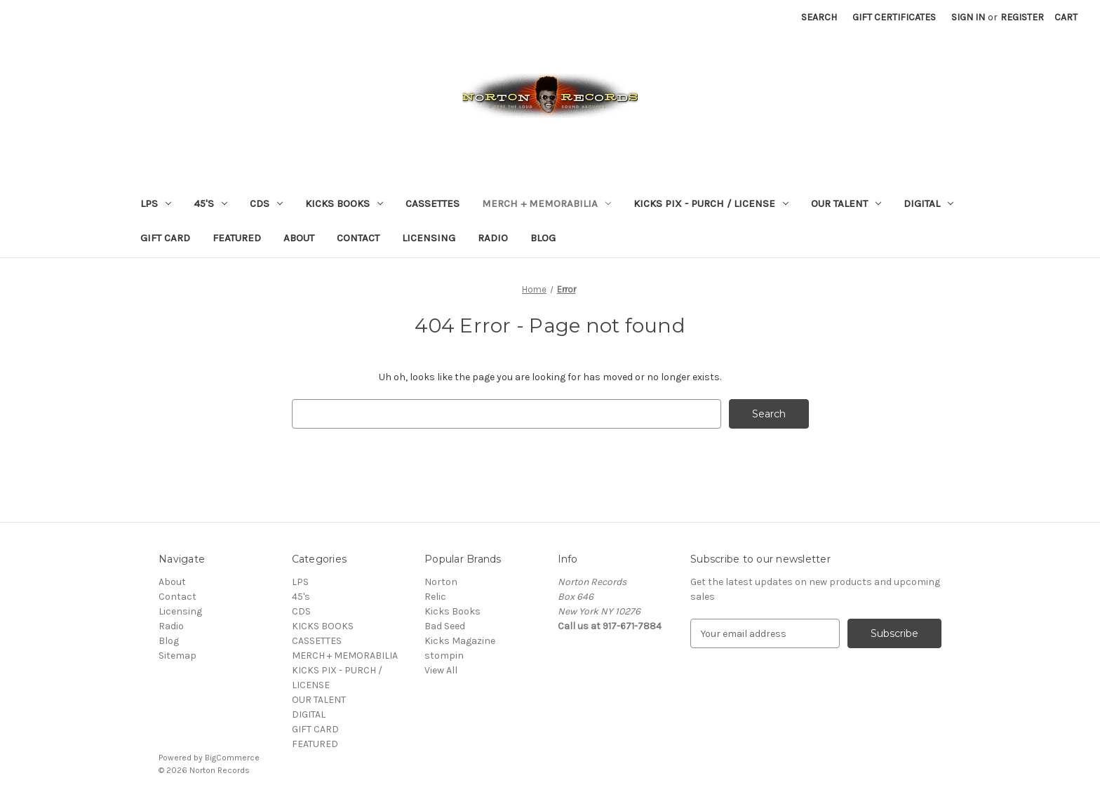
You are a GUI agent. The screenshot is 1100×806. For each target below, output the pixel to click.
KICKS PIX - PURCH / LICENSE (711, 203)
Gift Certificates (894, 17)
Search (819, 17)
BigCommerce (232, 758)
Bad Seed (444, 626)
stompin (444, 655)
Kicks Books (452, 611)
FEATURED (237, 237)
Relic (435, 597)
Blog (543, 237)
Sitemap (177, 655)
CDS (266, 203)
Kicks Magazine (459, 641)
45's (210, 203)
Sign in (968, 17)
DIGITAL (928, 203)
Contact (358, 237)
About (298, 237)
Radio (493, 237)
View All (440, 670)
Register (1022, 17)
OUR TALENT (846, 203)
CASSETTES (432, 203)
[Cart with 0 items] (1066, 17)
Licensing (428, 237)
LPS (155, 203)
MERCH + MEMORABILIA (546, 203)
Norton (440, 582)
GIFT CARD (165, 237)
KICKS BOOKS (344, 203)
